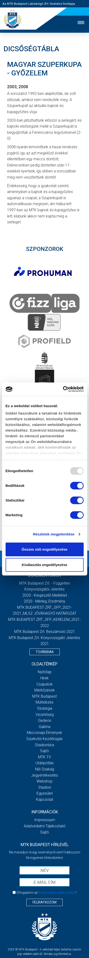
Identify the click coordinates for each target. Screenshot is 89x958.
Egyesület (45, 793)
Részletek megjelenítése (54, 534)
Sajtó (44, 751)
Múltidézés (44, 702)
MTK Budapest (44, 696)
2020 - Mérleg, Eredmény (44, 601)
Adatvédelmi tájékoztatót (56, 892)
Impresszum (44, 820)
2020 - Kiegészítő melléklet (44, 595)
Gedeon (44, 720)
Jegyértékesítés (44, 775)
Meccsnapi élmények (44, 732)
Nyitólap (45, 672)
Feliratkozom (44, 902)
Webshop (44, 781)
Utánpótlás (45, 763)
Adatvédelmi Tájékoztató (45, 826)
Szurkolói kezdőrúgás (44, 739)
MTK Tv (44, 757)
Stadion (44, 787)
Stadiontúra (44, 745)
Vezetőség (45, 714)
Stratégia (44, 708)
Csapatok (45, 684)
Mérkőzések (44, 690)
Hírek (44, 678)
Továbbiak (45, 652)
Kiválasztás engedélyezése (44, 565)
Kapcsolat (44, 799)
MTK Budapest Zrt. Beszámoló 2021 (44, 631)
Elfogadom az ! (46, 892)
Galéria (44, 726)
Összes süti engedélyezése (44, 549)
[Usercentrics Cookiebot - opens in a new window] (63, 389)
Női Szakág (44, 769)
